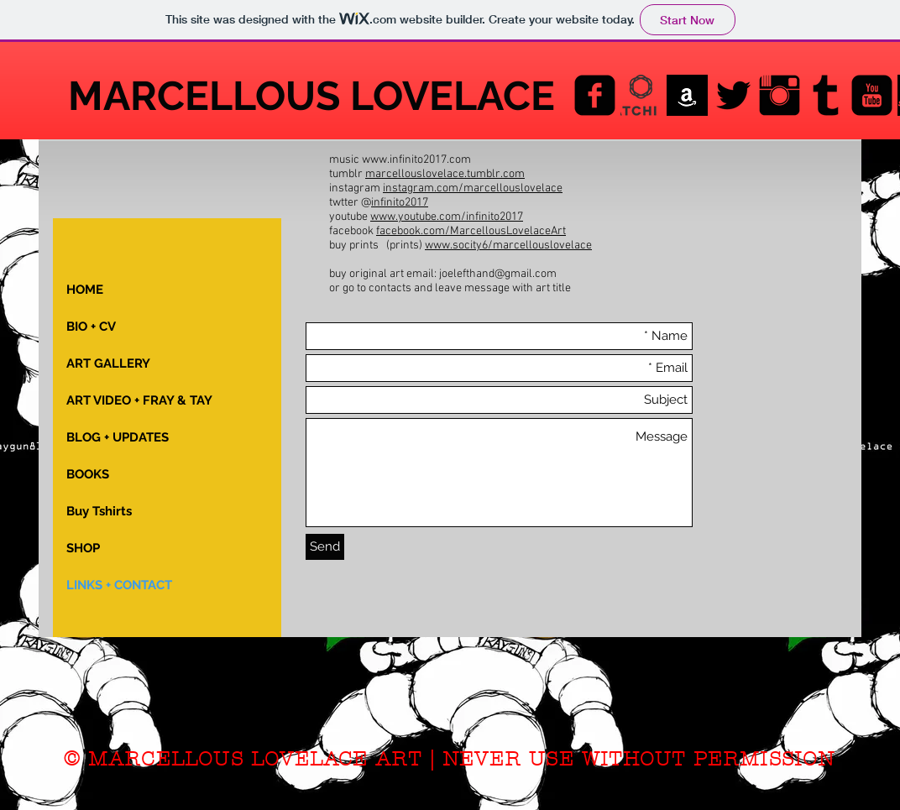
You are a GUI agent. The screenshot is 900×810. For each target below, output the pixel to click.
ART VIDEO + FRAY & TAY (139, 400)
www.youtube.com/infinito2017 (446, 217)
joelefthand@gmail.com (498, 274)
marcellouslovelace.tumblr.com (445, 174)
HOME (84, 289)
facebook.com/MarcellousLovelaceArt (471, 231)
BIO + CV (91, 326)
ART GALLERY (108, 363)
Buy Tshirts (99, 511)
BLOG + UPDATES (117, 437)
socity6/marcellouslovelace (522, 245)
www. (439, 245)
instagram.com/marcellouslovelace (472, 188)
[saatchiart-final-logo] (641, 95)
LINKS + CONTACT (119, 585)
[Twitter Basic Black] (733, 95)
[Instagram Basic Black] (779, 95)
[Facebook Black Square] (594, 95)
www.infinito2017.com (416, 160)
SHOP (83, 548)
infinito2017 (399, 203)
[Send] (325, 547)
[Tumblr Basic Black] (825, 95)
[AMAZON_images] (687, 95)
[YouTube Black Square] (871, 95)
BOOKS (87, 474)
